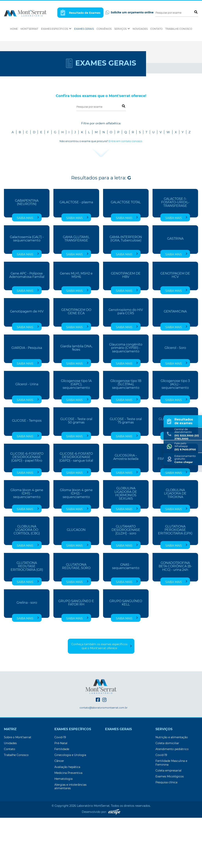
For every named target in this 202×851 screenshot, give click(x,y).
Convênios (104, 28)
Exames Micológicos (169, 809)
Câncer (59, 794)
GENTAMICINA (175, 344)
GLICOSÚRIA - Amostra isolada (125, 490)
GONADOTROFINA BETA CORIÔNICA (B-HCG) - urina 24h (175, 599)
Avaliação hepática (67, 800)
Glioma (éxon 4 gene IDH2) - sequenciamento (76, 526)
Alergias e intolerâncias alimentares (70, 819)
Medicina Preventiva (68, 806)
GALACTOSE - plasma (76, 235)
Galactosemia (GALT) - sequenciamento (27, 271)
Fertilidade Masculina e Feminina (171, 795)
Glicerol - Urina (26, 417)
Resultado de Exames (80, 12)
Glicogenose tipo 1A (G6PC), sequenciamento (76, 417)
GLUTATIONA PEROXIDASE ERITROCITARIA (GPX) (175, 563)
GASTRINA (175, 272)
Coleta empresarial (168, 804)
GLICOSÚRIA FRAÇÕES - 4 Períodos (175, 490)
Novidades (140, 28)
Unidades (10, 776)
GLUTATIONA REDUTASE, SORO (76, 599)
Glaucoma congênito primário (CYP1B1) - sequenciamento (125, 381)
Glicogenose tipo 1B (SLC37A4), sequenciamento (125, 417)
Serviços (122, 28)
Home (14, 28)
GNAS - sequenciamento (125, 599)
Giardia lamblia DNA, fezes (76, 381)
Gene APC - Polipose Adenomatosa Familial (26, 308)
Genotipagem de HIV (27, 344)
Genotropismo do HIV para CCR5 (126, 344)
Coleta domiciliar (167, 776)
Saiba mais (28, 251)
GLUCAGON (76, 563)
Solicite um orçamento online (129, 12)
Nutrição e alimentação (171, 770)
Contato (156, 28)
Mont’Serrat (29, 28)
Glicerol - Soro (175, 381)
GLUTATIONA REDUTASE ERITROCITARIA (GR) (27, 599)
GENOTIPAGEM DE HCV (175, 308)
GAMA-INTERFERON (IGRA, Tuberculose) (126, 271)
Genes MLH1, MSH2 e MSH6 (76, 308)
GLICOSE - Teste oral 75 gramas (126, 453)
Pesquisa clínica (166, 815)
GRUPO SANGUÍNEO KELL (125, 635)
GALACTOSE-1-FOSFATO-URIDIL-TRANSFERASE (175, 235)
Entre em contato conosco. (126, 174)
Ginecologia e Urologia (70, 788)
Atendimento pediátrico (172, 782)
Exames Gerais (84, 28)
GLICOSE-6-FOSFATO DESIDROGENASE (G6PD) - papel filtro (26, 490)
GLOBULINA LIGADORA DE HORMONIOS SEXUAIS (125, 527)
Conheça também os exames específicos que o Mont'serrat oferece (101, 679)
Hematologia (63, 812)
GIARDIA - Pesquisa (26, 381)
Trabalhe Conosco (178, 28)
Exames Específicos (56, 28)
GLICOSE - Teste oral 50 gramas (76, 453)
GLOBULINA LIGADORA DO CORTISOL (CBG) (27, 563)
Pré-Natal (60, 776)
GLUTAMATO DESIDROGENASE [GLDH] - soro (126, 563)
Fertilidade (61, 782)
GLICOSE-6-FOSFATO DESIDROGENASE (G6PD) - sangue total (76, 490)
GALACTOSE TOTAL (126, 235)
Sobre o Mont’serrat (17, 770)
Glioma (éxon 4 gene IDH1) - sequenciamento (26, 526)
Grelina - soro (27, 636)
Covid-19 (60, 770)
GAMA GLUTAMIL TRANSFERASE (76, 271)
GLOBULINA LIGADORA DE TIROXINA (175, 526)
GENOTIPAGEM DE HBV (126, 308)
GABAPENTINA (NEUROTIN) (26, 235)
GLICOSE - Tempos (27, 454)
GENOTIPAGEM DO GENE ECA (76, 344)
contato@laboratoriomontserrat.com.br (104, 741)
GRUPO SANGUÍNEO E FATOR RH (76, 635)
